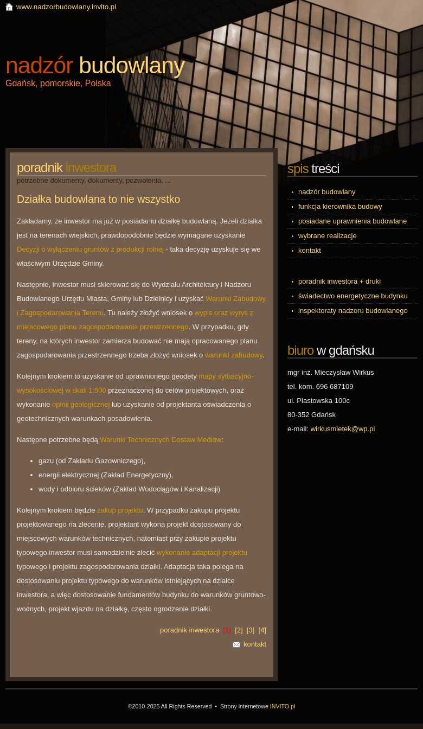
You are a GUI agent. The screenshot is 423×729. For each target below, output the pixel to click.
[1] (226, 630)
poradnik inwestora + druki (339, 281)
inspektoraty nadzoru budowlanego (353, 310)
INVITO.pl (283, 706)
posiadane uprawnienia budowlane (352, 221)
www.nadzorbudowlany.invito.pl (66, 7)
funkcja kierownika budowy (340, 206)
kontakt (254, 644)
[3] (250, 630)
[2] (238, 630)
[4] (262, 630)
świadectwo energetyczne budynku (353, 296)
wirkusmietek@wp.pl (343, 429)
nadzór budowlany (327, 192)
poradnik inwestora (189, 630)
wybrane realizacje (327, 236)
